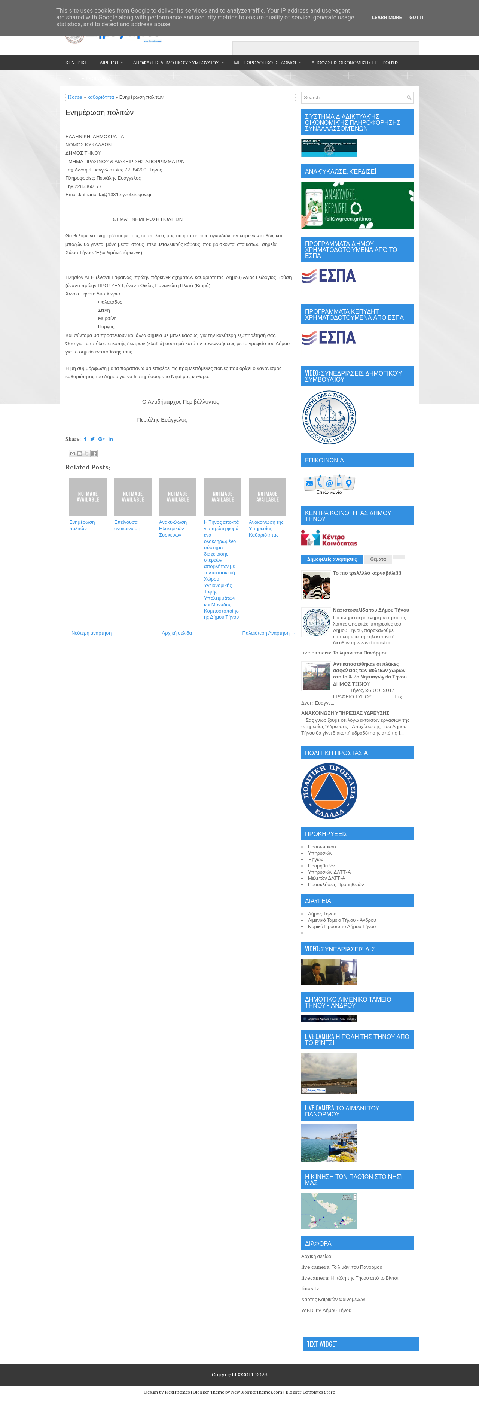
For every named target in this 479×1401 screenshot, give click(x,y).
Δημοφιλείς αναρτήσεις (332, 559)
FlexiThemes (177, 1392)
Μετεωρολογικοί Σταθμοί (270, 60)
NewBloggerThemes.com (256, 1392)
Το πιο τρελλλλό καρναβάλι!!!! (367, 573)
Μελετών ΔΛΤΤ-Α (326, 878)
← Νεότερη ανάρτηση (88, 633)
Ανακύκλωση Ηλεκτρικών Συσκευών (173, 528)
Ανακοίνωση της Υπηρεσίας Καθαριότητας (266, 528)
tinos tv (310, 1288)
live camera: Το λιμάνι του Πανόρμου (344, 653)
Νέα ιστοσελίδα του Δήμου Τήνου (371, 610)
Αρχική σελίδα (177, 633)
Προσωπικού (322, 847)
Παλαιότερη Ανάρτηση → (269, 633)
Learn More (387, 17)
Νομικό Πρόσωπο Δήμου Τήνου (342, 926)
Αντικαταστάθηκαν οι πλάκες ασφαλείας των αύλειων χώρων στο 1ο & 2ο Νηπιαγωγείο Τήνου (370, 670)
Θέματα (378, 559)
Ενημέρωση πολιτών (99, 113)
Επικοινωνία (96, 78)
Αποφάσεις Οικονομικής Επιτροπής (355, 62)
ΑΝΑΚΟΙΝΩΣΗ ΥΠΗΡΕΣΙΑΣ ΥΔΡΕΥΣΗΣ (345, 713)
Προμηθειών (321, 866)
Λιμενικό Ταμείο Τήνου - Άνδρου (342, 920)
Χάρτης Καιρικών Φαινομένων (333, 1299)
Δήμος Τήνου (322, 914)
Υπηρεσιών (320, 853)
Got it (416, 17)
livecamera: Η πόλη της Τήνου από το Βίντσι (350, 1278)
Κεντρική (76, 62)
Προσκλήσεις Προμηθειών (336, 884)
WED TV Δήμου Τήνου (326, 1310)
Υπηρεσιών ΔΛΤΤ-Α (329, 872)
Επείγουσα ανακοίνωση (127, 525)
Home (75, 97)
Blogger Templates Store (310, 1392)
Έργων (315, 859)
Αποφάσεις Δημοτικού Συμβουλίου (181, 60)
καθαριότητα (101, 97)
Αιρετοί (113, 60)
